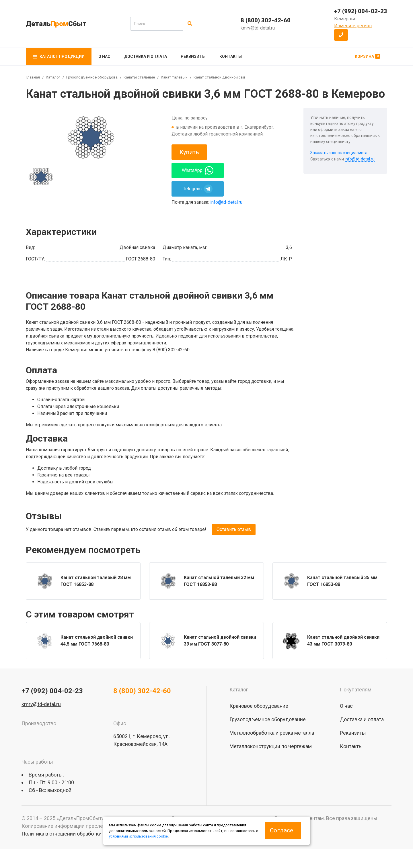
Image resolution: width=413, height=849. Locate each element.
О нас (104, 56)
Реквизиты (193, 56)
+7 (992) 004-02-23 (360, 11)
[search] (156, 24)
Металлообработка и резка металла (271, 733)
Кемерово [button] (345, 18)
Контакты (230, 56)
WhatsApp (197, 170)
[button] (341, 35)
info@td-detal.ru (226, 202)
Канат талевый (174, 77)
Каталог (53, 77)
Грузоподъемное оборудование (95, 77)
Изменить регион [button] (353, 25)
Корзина (367, 56)
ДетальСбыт (56, 24)
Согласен (283, 830)
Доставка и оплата (145, 56)
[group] (91, 136)
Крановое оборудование (258, 706)
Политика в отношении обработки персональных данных (89, 834)
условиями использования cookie (138, 836)
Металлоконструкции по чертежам (270, 746)
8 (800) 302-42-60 (266, 20)
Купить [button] (189, 152)
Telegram (198, 189)
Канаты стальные (139, 77)
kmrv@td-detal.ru (258, 28)
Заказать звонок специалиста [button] (338, 152)
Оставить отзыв (234, 529)
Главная (33, 77)
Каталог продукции (59, 56)
